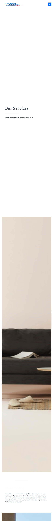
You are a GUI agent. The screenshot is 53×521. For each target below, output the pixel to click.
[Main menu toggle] (49, 4)
